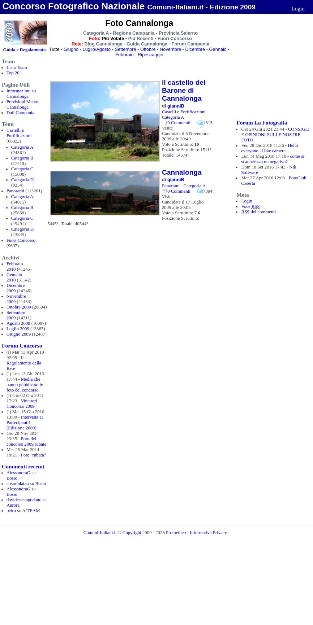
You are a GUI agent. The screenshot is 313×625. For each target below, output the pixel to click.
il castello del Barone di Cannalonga (184, 90)
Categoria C (22, 168)
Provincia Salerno (178, 33)
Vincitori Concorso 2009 (22, 403)
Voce (250, 206)
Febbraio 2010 (15, 266)
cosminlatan (18, 483)
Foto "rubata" (33, 455)
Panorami (15, 190)
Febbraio (124, 54)
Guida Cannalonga (147, 44)
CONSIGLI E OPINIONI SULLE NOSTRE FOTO (275, 135)
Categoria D (22, 179)
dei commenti (258, 211)
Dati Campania (20, 112)
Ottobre (148, 49)
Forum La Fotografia (262, 122)
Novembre (170, 49)
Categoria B (22, 158)
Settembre (125, 49)
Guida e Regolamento (24, 49)
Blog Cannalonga (104, 44)
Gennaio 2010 (14, 277)
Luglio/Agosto (97, 49)
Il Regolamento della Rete (24, 363)
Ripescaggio (150, 54)
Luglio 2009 (18, 328)
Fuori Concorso (21, 240)
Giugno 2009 (19, 334)
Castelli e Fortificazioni (19, 133)
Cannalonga (182, 172)
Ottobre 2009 (19, 307)
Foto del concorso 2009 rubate (26, 441)
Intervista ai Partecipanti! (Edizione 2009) (25, 422)
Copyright (132, 532)
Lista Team (17, 67)
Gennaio (218, 49)
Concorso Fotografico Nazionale (73, 6)
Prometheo (176, 532)
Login (298, 8)
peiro (11, 510)
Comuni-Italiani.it (100, 532)
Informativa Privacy (208, 532)
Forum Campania (191, 44)
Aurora (13, 505)
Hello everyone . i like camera (269, 148)
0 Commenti (178, 122)
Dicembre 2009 (16, 288)
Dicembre (195, 49)
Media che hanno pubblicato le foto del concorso (25, 385)
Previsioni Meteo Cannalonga (22, 104)
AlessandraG (18, 472)
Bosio (12, 478)
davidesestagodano (24, 499)
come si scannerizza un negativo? (272, 159)
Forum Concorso (22, 345)
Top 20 (13, 72)
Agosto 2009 (18, 323)
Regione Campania (133, 33)
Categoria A (22, 147)
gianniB (175, 106)
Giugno (71, 49)
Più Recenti (141, 38)
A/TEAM (31, 510)
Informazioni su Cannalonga (21, 93)
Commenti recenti (23, 466)
